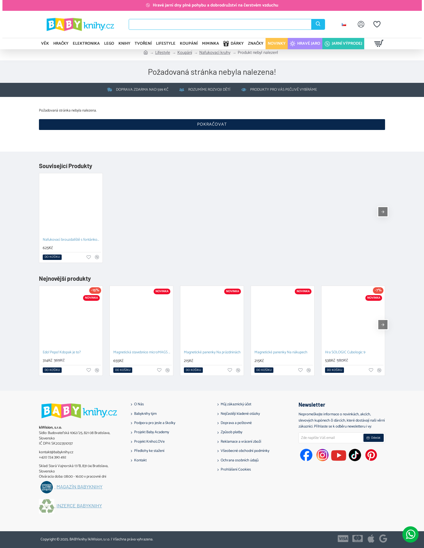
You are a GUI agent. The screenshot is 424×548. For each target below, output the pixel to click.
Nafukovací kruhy (214, 52)
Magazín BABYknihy (79, 487)
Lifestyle (162, 52)
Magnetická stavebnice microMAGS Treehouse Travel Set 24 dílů (142, 352)
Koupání (184, 52)
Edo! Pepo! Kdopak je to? (62, 352)
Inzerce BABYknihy (79, 505)
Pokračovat (212, 124)
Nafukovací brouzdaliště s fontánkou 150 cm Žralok (72, 240)
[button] (52, 257)
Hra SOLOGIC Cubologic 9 (345, 352)
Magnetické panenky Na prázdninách (212, 352)
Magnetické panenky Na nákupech (280, 352)
